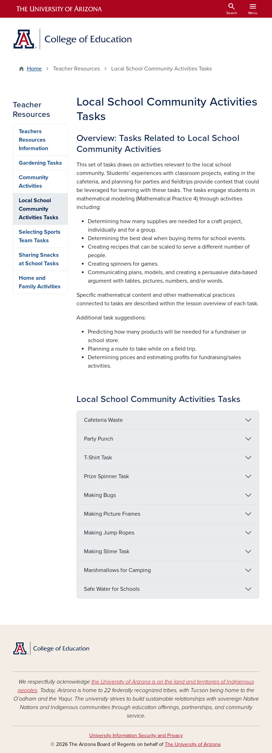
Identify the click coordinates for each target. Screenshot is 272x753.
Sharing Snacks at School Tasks (39, 259)
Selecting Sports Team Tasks (40, 236)
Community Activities (33, 181)
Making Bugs (100, 495)
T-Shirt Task (98, 457)
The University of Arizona (192, 744)
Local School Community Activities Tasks (38, 209)
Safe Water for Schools (112, 589)
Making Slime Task (106, 551)
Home (34, 68)
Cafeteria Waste (103, 420)
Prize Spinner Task (106, 476)
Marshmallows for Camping (117, 570)
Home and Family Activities (40, 282)
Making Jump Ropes (109, 532)
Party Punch (98, 438)
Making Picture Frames (112, 513)
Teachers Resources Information (33, 140)
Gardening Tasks (40, 162)
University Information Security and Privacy (136, 735)
